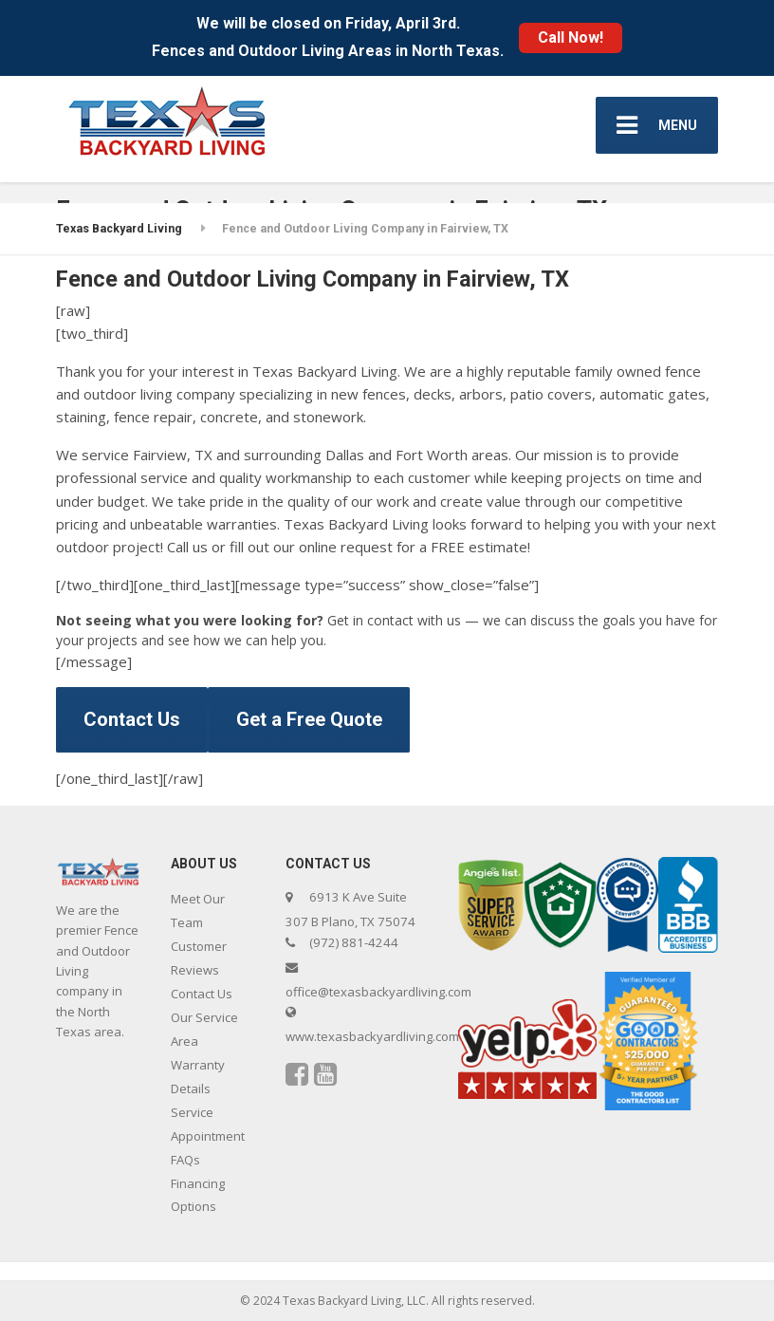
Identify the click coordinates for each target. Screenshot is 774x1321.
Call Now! (570, 37)
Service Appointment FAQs (208, 1136)
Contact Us (131, 719)
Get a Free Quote (309, 719)
